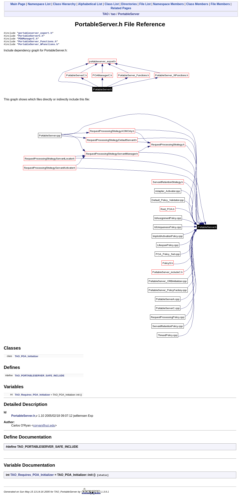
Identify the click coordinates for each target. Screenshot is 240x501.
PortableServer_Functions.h (37, 43)
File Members (220, 4)
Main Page (17, 4)
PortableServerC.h (30, 36)
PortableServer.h (23, 418)
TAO (105, 14)
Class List (112, 4)
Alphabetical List (90, 4)
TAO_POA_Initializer (26, 359)
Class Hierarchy (64, 4)
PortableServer (129, 14)
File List (145, 4)
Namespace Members (168, 4)
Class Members (197, 4)
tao (113, 14)
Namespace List (39, 4)
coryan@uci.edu (44, 428)
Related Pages (121, 8)
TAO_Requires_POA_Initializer (32, 397)
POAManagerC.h (27, 40)
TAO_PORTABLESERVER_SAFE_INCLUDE (39, 378)
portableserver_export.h (35, 33)
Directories (129, 4)
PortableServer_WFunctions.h (38, 47)
